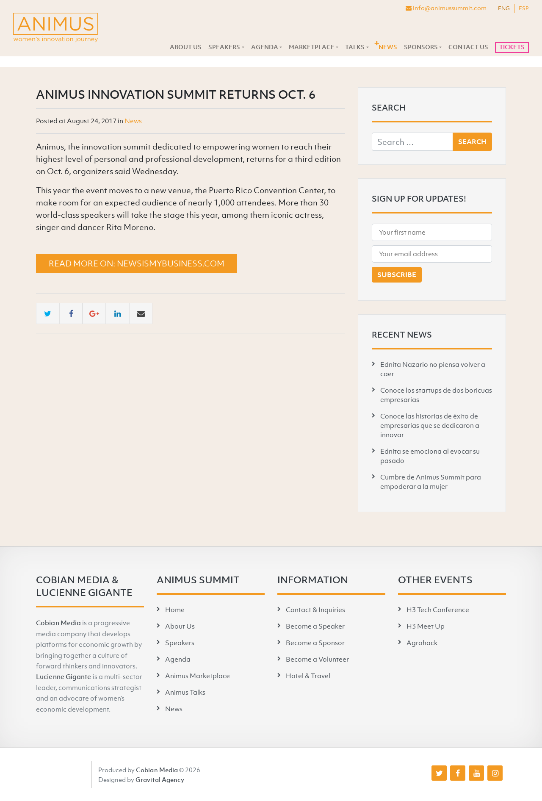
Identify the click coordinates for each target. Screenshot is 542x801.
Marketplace (312, 47)
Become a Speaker (315, 626)
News (388, 47)
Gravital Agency (160, 779)
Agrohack (421, 642)
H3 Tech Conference (437, 609)
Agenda (264, 47)
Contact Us (468, 47)
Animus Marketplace (197, 675)
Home (175, 609)
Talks (355, 47)
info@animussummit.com (446, 7)
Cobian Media (58, 622)
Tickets (512, 47)
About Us (186, 47)
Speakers (224, 47)
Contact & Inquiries (315, 609)
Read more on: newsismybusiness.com (136, 263)
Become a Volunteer (317, 659)
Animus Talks (185, 692)
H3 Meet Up (425, 626)
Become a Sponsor (315, 642)
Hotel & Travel (308, 675)
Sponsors (421, 47)
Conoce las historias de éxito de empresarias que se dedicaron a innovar (429, 425)
